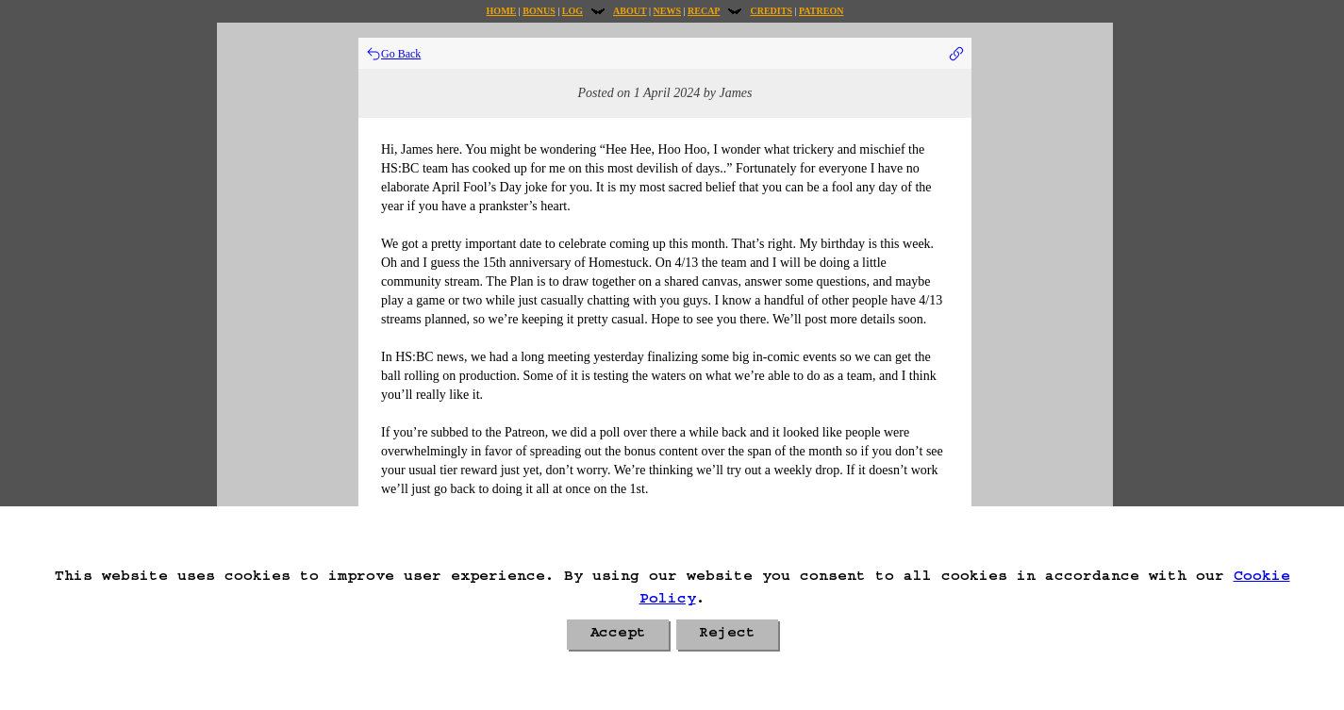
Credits (770, 11)
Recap (704, 11)
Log (572, 11)
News (667, 11)
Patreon (821, 11)
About (630, 11)
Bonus (539, 11)
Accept (617, 634)
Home (502, 11)
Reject (727, 634)
